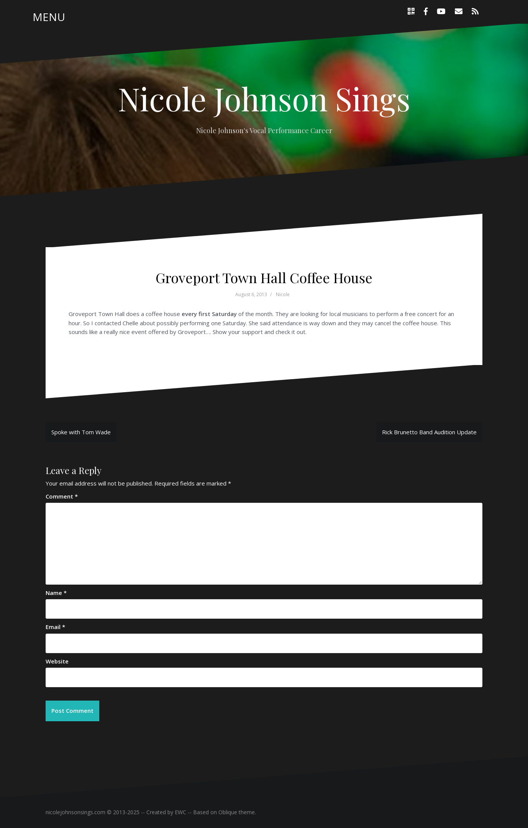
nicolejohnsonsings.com (75, 812)
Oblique (227, 812)
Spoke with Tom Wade (81, 432)
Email (55, 627)
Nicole (283, 294)
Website (57, 661)
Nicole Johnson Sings (264, 98)
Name (56, 593)
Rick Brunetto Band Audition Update (429, 432)
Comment (62, 496)
